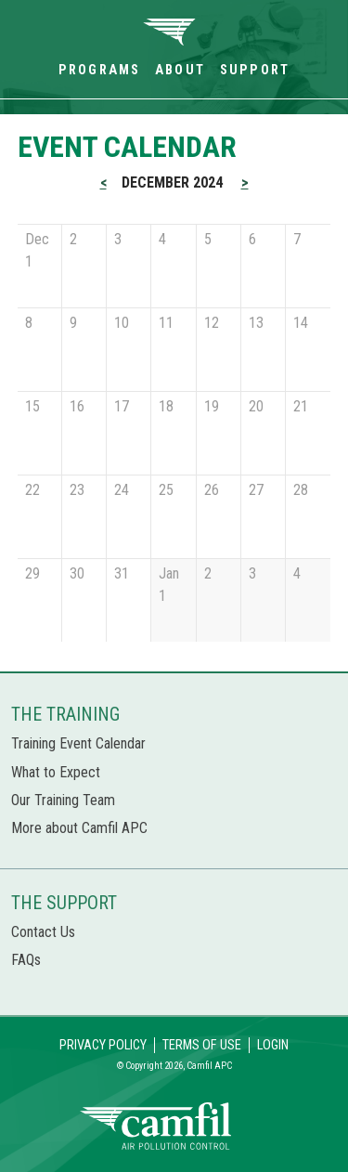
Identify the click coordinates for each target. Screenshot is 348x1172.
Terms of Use (201, 1045)
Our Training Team (63, 800)
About (180, 70)
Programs (99, 70)
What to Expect (55, 772)
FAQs (26, 960)
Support (255, 70)
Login (273, 1045)
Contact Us (43, 932)
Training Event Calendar (78, 743)
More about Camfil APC (79, 828)
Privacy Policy (103, 1045)
